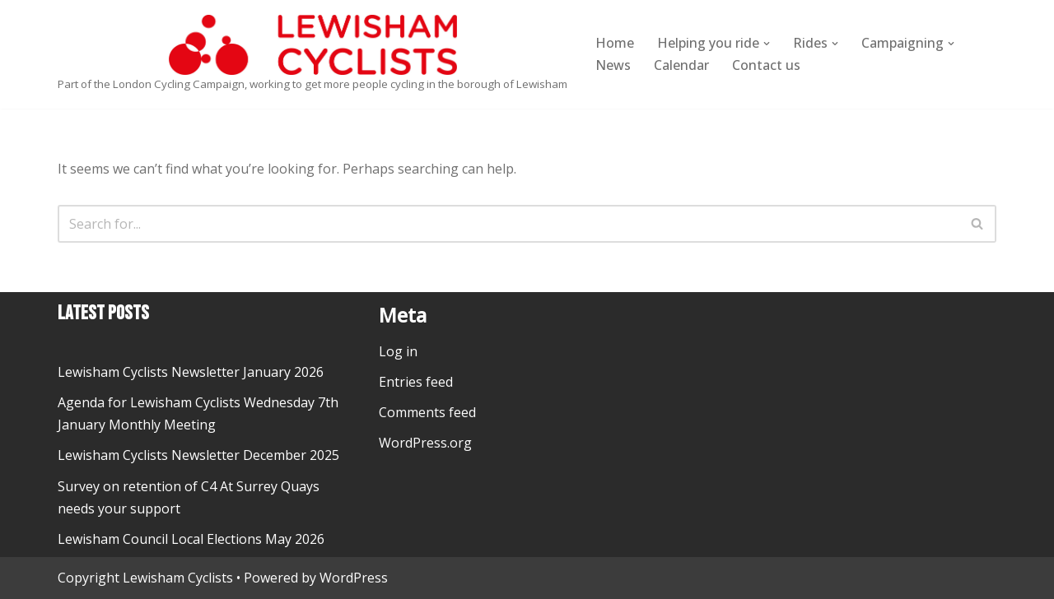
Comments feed (427, 412)
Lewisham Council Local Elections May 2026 (191, 539)
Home (614, 43)
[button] (766, 43)
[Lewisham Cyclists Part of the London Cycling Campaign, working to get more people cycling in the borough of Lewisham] (312, 54)
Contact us (766, 65)
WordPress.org (425, 443)
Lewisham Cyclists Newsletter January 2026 (191, 372)
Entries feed (416, 382)
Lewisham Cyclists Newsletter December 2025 (198, 455)
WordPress (353, 578)
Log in (398, 351)
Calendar (681, 65)
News (613, 65)
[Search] (508, 224)
